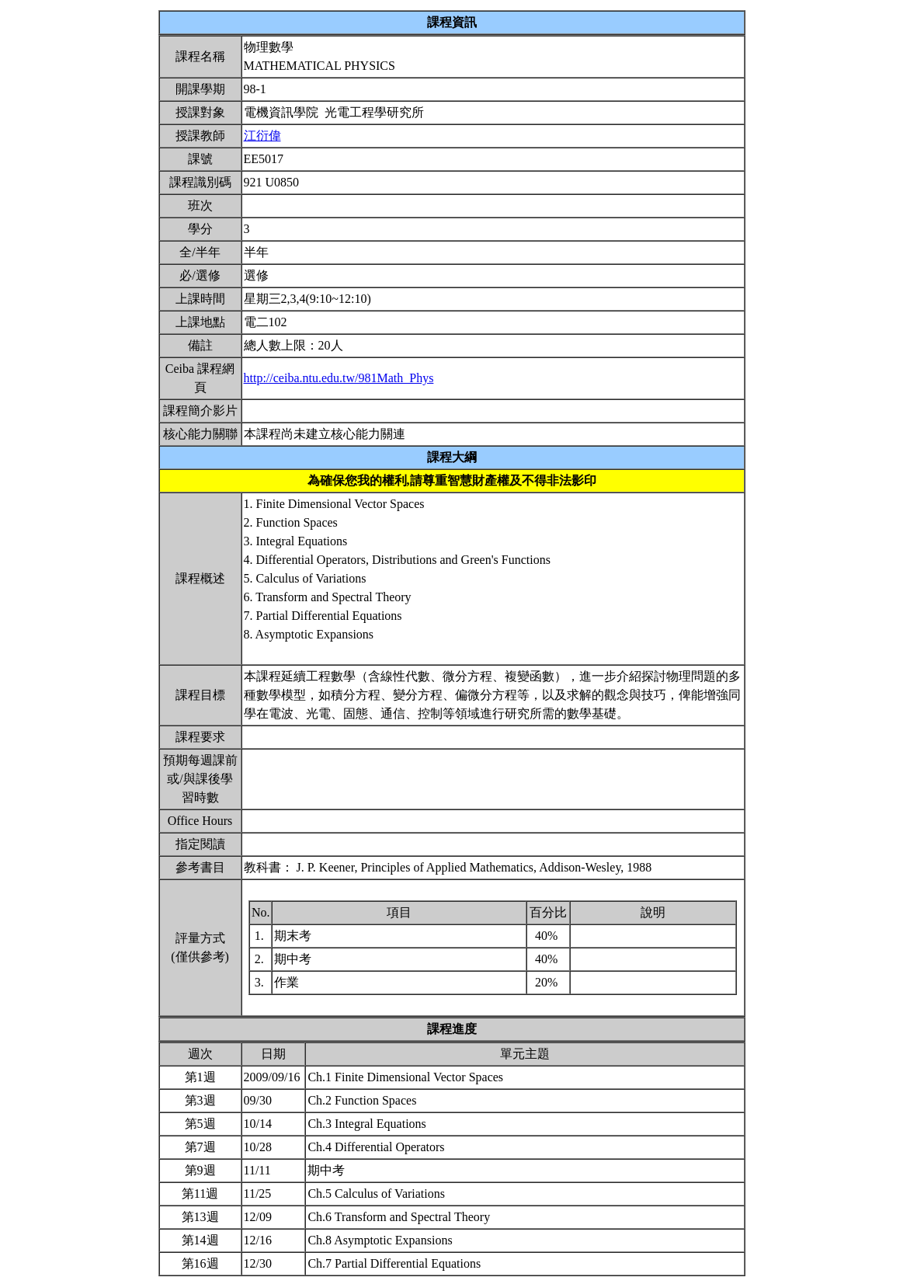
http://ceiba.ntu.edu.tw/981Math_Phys (339, 378)
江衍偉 (262, 135)
